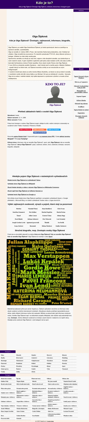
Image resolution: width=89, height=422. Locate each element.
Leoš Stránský (61, 219)
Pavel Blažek (19, 219)
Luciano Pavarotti (69, 411)
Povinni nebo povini (22, 388)
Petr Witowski (47, 219)
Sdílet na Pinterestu (25, 129)
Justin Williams (5, 408)
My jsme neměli (52, 381)
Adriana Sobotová (32, 219)
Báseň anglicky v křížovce (21, 391)
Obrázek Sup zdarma (81, 103)
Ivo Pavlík (61, 222)
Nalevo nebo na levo (53, 384)
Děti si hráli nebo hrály (23, 384)
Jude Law (50, 411)
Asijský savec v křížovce (8, 392)
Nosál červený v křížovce (71, 397)
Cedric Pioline (36, 411)
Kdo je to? (44, 3)
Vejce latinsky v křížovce (8, 405)
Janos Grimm (20, 411)
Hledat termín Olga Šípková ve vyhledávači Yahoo (24, 180)
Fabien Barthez (21, 415)
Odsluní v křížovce (6, 401)
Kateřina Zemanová (19, 212)
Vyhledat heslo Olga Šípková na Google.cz (22, 194)
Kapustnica (81, 113)
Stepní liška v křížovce (23, 401)
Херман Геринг (81, 96)
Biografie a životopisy (38, 408)
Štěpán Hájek (20, 381)
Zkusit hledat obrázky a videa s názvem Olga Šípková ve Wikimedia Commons (33, 187)
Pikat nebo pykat (6, 388)
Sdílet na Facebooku (39, 132)
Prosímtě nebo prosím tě (39, 388)
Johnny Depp (61, 215)
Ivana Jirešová (18, 226)
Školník (47, 222)
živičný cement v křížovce (52, 404)
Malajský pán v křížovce (8, 397)
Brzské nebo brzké (6, 384)
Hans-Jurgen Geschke (7, 411)
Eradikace (81, 106)
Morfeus (18, 208)
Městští (34, 381)
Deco (2, 415)
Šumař (19, 215)
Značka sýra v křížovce (70, 405)
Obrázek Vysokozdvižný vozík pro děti (81, 86)
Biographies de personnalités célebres (81, 91)
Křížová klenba (81, 100)
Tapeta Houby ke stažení (81, 110)
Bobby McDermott (53, 408)
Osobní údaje (50, 421)
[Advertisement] (40, 21)
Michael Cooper (68, 408)
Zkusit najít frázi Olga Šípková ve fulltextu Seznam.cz (25, 191)
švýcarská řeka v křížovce (37, 400)
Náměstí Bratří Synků (70, 381)
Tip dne (18, 378)
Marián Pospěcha (47, 212)
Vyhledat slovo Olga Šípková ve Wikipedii (21, 183)
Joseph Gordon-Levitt (18, 222)
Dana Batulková (47, 208)
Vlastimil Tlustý (33, 208)
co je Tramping (22, 139)
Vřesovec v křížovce (22, 405)
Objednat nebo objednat (70, 384)
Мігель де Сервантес (81, 82)
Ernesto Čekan (47, 215)
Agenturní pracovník (33, 222)
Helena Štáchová (47, 226)
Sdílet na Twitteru (54, 129)
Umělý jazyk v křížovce (70, 401)
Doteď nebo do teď (37, 384)
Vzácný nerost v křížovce (39, 405)
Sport (50, 236)
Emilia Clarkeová (61, 226)
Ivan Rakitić (35, 415)
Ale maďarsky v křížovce (55, 388)
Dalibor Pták (4, 381)
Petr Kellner (33, 212)
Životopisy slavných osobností (81, 116)
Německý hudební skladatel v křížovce (53, 396)
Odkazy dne (65, 378)
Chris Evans (61, 208)
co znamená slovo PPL (46, 136)
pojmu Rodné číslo (20, 136)
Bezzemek (33, 226)
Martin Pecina (61, 212)
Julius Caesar (33, 215)
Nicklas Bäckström (22, 408)
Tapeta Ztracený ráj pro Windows (81, 77)
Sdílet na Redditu (39, 129)
